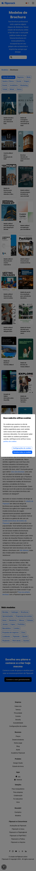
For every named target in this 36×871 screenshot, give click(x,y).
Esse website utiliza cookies (18, 419)
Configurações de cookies (22, 448)
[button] (4, 867)
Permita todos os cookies (22, 452)
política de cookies (9, 441)
